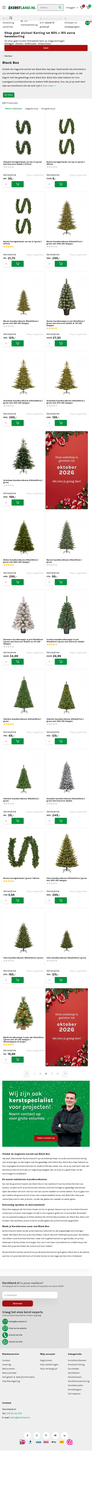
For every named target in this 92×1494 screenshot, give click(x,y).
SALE (46, 49)
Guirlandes (73, 1412)
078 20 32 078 (12, 1378)
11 (57, 1116)
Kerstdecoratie (75, 1428)
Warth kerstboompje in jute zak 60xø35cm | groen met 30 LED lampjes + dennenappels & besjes (21, 1079)
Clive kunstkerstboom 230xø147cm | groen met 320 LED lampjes (67, 911)
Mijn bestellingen (49, 1407)
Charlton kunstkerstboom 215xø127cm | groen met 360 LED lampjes (68, 745)
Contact (6, 1403)
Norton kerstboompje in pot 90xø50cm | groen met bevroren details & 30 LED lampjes (65, 331)
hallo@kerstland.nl (14, 1365)
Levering (6, 1407)
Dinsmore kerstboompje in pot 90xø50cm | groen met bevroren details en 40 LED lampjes (20, 663)
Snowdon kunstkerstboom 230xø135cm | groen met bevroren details (66, 829)
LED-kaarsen (74, 1437)
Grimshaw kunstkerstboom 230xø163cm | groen (17, 496)
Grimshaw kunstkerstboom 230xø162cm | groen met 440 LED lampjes (21, 414)
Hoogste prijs (48, 109)
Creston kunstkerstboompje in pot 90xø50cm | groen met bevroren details (66, 663)
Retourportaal (9, 1416)
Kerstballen (74, 1416)
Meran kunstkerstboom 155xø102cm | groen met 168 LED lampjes (22, 330)
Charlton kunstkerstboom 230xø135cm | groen (17, 745)
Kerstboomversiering (79, 1424)
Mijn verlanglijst (48, 1412)
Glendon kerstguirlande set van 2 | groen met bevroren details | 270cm (22, 164)
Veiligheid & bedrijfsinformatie (18, 1420)
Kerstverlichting (76, 1407)
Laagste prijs (31, 109)
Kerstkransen (74, 1420)
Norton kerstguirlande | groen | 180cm (23, 910)
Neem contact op (46, 1180)
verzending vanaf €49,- (8, 23)
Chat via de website (14, 1371)
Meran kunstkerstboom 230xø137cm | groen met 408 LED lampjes (68, 247)
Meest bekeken (13, 109)
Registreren (46, 1403)
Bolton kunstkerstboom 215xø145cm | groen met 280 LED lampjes (22, 579)
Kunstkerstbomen (77, 1403)
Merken (8, 57)
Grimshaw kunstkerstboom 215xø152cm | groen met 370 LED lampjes (66, 414)
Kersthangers (74, 1432)
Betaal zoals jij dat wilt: (51, 23)
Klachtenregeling (11, 1424)
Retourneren (8, 1412)
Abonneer (17, 1346)
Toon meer (49, 87)
